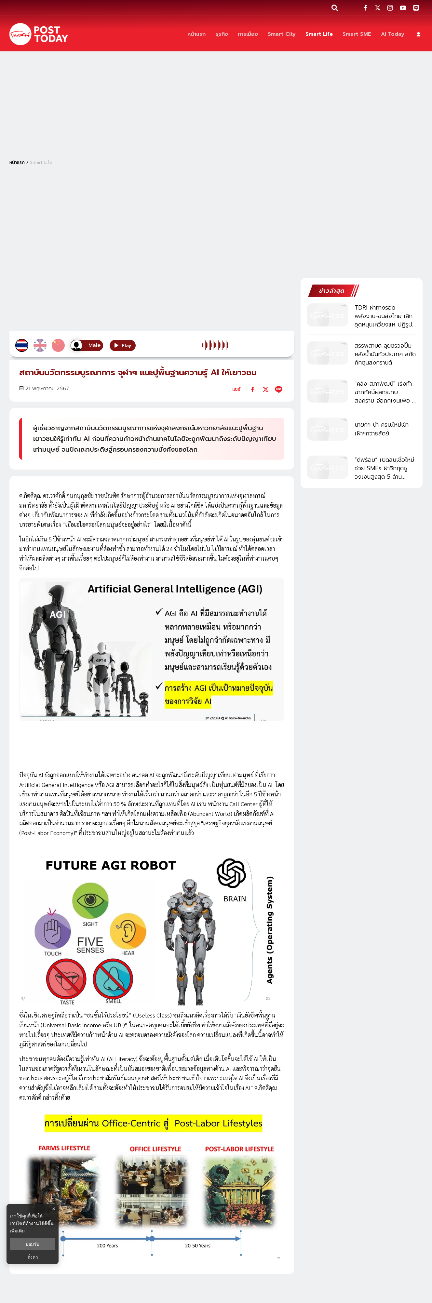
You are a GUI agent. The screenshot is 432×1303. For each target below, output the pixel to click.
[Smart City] (282, 34)
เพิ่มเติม (17, 1230)
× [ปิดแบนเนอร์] (53, 1209)
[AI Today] (392, 34)
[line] (278, 389)
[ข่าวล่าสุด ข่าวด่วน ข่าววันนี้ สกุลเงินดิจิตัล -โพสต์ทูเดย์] (38, 34)
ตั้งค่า (32, 1257)
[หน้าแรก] (196, 34)
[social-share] (365, 7)
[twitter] (265, 389)
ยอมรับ (32, 1244)
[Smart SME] (357, 34)
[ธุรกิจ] (221, 34)
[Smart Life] (319, 34)
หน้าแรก (17, 162)
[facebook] (252, 389)
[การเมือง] (248, 34)
